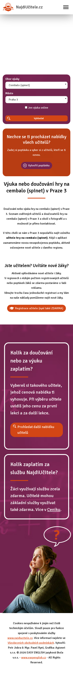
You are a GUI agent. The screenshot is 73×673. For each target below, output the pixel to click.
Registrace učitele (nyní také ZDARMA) (39, 308)
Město (9, 93)
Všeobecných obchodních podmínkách (31, 643)
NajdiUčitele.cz (23, 7)
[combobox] (36, 85)
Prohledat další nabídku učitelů (35, 430)
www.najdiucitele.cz (20, 638)
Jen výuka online (36, 107)
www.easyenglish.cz (33, 657)
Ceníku (53, 509)
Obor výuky (12, 79)
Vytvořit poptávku (38, 165)
